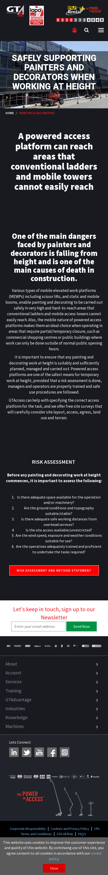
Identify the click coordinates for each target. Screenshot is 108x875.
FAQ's (82, 834)
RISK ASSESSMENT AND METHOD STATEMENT (54, 570)
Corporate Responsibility (28, 828)
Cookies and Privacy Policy (70, 828)
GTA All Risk (65, 834)
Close (54, 868)
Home (10, 113)
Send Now (82, 626)
